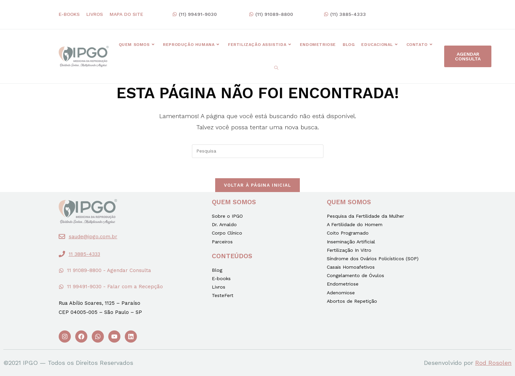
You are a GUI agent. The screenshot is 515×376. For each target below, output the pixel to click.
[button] (194, 14)
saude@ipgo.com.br (93, 237)
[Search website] (276, 68)
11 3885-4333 (84, 254)
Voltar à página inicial (257, 185)
